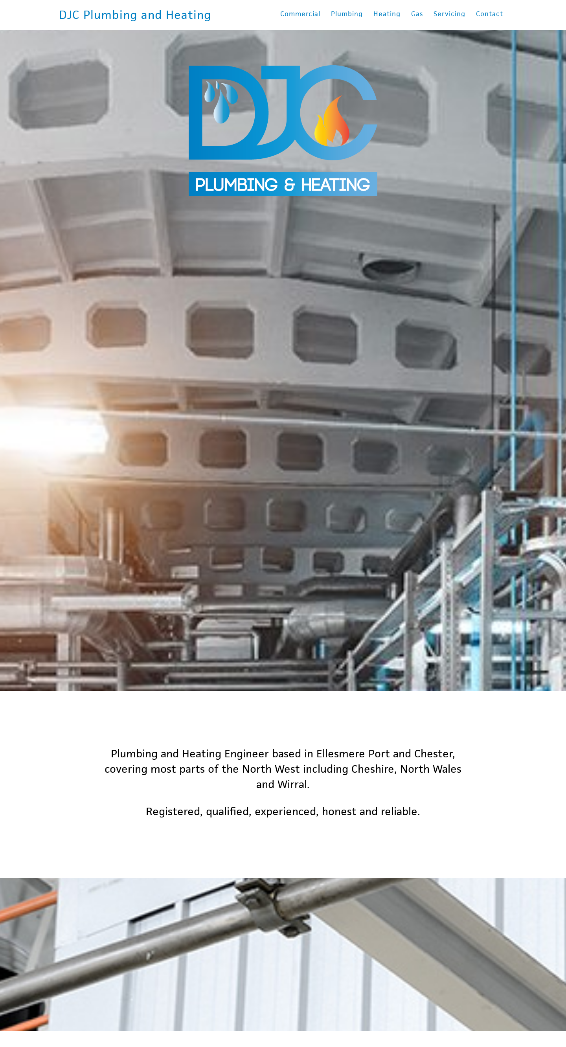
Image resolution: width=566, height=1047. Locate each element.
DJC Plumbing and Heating (135, 14)
